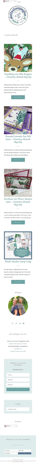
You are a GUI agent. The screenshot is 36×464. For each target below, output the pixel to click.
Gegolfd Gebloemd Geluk (18, 351)
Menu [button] (19, 1)
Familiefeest (18, 349)
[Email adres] (18, 384)
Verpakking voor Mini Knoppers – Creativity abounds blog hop (18, 75)
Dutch (7, 426)
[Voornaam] (18, 375)
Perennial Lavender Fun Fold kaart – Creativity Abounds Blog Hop (18, 139)
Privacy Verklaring (18, 459)
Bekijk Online (13, 343)
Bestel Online (22, 343)
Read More (18, 97)
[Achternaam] (18, 380)
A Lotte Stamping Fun (18, 15)
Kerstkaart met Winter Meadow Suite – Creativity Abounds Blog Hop (18, 201)
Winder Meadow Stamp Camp (18, 261)
